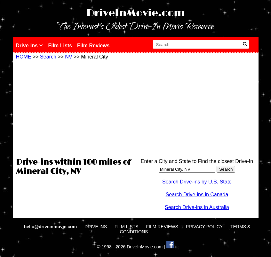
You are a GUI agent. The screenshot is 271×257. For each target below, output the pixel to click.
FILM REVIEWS (162, 226)
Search (48, 56)
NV (68, 56)
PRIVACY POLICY (204, 226)
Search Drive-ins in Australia (197, 207)
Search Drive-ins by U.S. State (197, 181)
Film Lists (60, 45)
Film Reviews (93, 45)
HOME (23, 56)
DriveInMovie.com (135, 13)
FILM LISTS (127, 226)
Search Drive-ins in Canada (197, 194)
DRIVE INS (95, 226)
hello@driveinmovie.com (51, 226)
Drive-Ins (29, 45)
